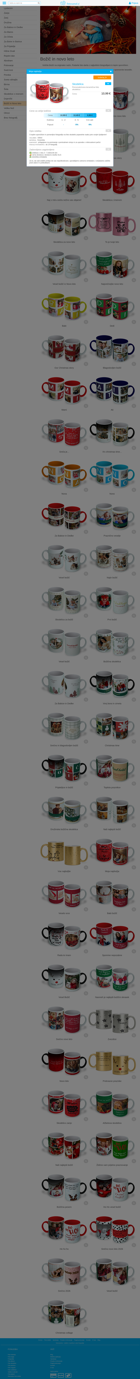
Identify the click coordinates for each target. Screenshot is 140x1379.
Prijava (135, 3)
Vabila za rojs (13, 3)
